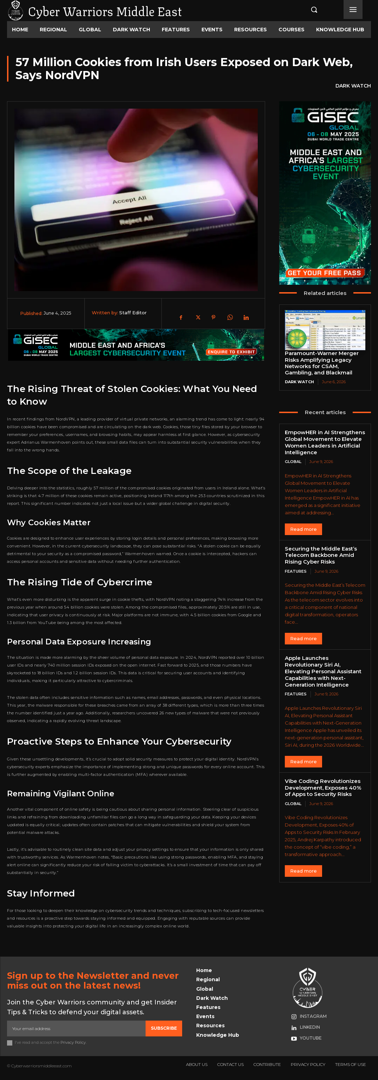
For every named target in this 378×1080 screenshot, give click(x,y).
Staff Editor (133, 312)
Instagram (313, 1016)
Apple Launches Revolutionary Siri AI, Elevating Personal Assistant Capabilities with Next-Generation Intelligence (323, 670)
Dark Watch (353, 86)
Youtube (311, 1038)
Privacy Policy (73, 1042)
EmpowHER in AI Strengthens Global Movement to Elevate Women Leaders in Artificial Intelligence (325, 442)
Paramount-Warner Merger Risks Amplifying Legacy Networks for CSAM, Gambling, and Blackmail (322, 362)
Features (296, 570)
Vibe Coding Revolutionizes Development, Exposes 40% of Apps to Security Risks (323, 787)
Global (293, 461)
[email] (76, 1028)
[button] (306, 9)
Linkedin (310, 1027)
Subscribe (164, 1028)
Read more (303, 529)
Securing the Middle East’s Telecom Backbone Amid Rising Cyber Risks (321, 555)
